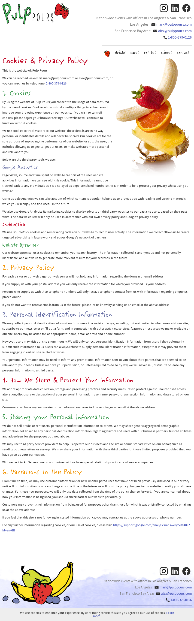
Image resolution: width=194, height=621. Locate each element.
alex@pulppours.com (175, 31)
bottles (150, 52)
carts (134, 52)
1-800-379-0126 (180, 37)
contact (183, 52)
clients (166, 52)
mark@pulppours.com (174, 24)
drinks (120, 52)
